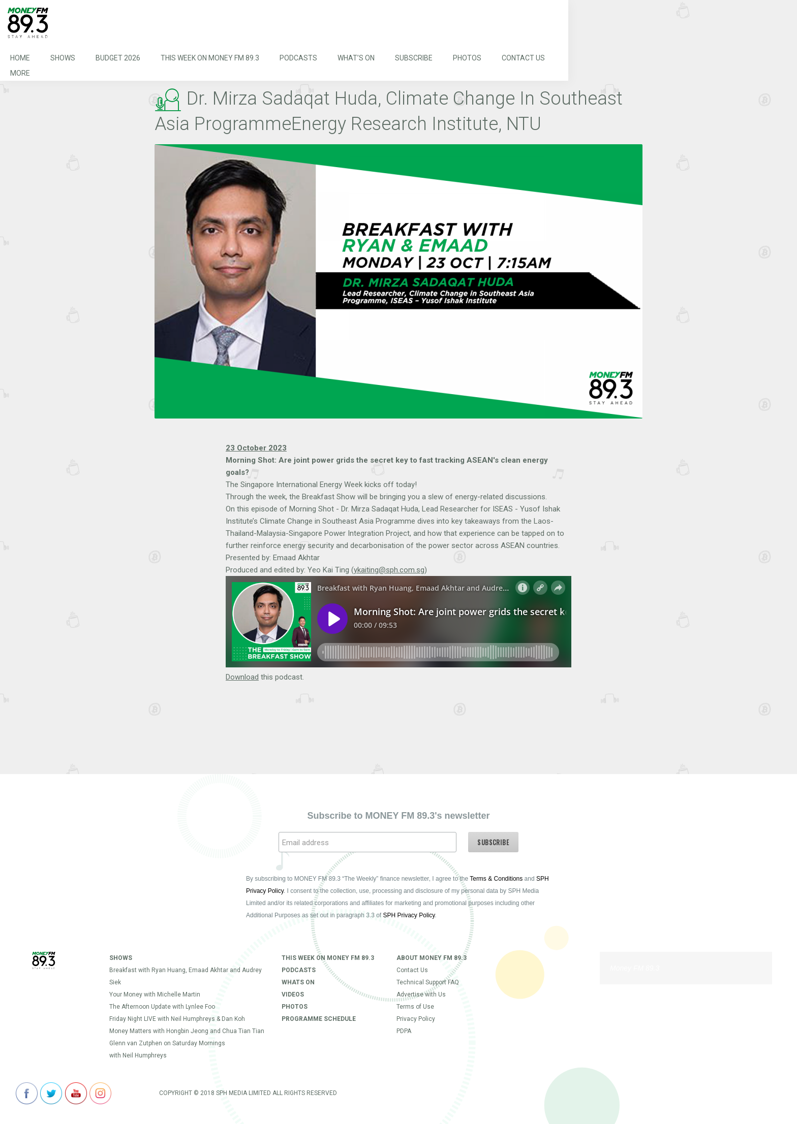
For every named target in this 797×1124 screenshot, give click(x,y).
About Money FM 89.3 (431, 957)
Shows (62, 58)
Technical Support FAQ (427, 982)
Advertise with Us (421, 994)
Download (242, 677)
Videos (293, 994)
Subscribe (414, 58)
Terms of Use (415, 1006)
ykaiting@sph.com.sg (389, 569)
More (20, 73)
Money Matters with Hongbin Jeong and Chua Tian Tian (186, 1031)
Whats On (298, 982)
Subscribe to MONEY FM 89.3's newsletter (398, 816)
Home (20, 58)
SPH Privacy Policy (409, 915)
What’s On (356, 58)
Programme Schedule (319, 1018)
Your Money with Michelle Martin (154, 994)
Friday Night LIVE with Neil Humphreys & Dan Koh (177, 1018)
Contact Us (523, 58)
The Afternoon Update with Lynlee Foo (162, 1006)
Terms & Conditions (496, 878)
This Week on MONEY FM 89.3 (210, 58)
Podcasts (298, 58)
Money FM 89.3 (634, 968)
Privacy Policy (415, 1018)
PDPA (403, 1031)
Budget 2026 (118, 58)
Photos (467, 58)
